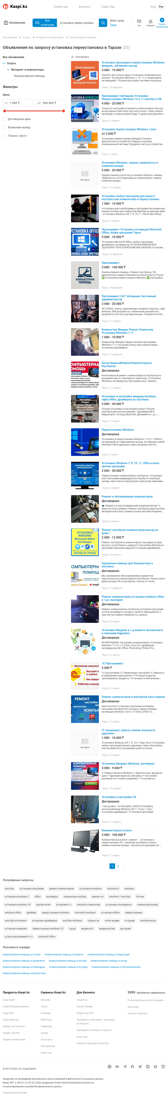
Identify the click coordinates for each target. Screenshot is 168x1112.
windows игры (148, 920)
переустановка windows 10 (48, 928)
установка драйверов (44, 920)
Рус (161, 6)
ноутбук (9, 888)
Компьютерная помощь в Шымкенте (24, 960)
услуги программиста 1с (19, 936)
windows (129, 888)
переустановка (133, 912)
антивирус (52, 896)
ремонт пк (98, 896)
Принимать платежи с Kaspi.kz (94, 1030)
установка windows (90, 888)
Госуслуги (46, 1039)
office (38, 896)
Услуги (9, 63)
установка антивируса (119, 904)
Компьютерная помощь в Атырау (68, 967)
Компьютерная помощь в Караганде (108, 954)
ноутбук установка (16, 920)
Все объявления (13, 57)
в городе (130, 920)
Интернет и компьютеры (25, 69)
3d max (140, 896)
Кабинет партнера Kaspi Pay (93, 1043)
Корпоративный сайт (15, 1092)
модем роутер (107, 928)
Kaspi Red (8, 1013)
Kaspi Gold (8, 999)
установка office (110, 912)
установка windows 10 (17, 904)
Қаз (153, 6)
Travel (44, 1006)
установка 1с (63, 904)
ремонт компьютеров (61, 888)
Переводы (46, 1026)
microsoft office (46, 936)
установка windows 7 (17, 896)
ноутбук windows (72, 920)
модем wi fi (87, 928)
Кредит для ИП (11, 1032)
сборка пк (93, 920)
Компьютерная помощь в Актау (109, 960)
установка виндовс (16, 928)
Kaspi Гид (46, 1052)
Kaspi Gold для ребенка (16, 1006)
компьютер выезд (147, 904)
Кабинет (150, 23)
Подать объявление (162, 22)
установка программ (32, 888)
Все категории (44, 22)
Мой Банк (46, 1019)
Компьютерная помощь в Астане (21, 954)
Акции (44, 1032)
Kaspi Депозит (11, 1019)
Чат (139, 23)
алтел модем (112, 920)
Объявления (14, 23)
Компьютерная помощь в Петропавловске (116, 967)
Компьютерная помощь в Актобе (68, 960)
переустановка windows (55, 912)
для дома (125, 928)
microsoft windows (85, 912)
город (72, 928)
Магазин (46, 999)
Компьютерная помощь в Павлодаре (24, 967)
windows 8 (113, 888)
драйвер (31, 912)
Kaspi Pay (82, 999)
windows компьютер (88, 904)
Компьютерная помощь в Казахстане (24, 973)
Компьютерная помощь (29, 76)
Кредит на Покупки (14, 1026)
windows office (13, 912)
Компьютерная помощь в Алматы (64, 954)
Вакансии (133, 1006)
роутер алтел (43, 904)
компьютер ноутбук (75, 896)
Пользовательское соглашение (145, 1000)
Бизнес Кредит (85, 1006)
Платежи (46, 1013)
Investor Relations (137, 1013)
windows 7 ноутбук (120, 896)
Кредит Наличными (14, 1039)
